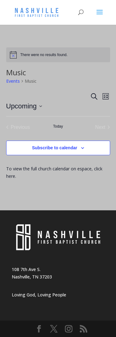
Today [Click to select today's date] (58, 126)
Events (13, 81)
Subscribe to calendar (54, 147)
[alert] (58, 54)
